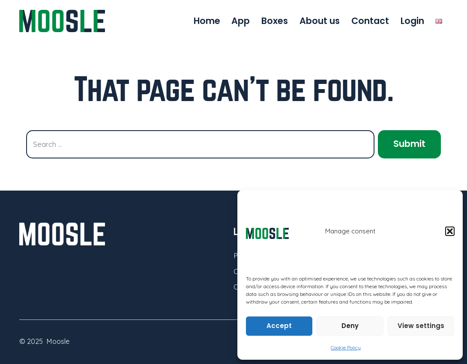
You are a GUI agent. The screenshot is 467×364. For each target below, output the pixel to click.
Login (412, 21)
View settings (421, 325)
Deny (350, 325)
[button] (450, 231)
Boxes (274, 21)
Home (207, 21)
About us (319, 21)
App (240, 21)
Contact (370, 21)
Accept (279, 325)
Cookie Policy (346, 347)
